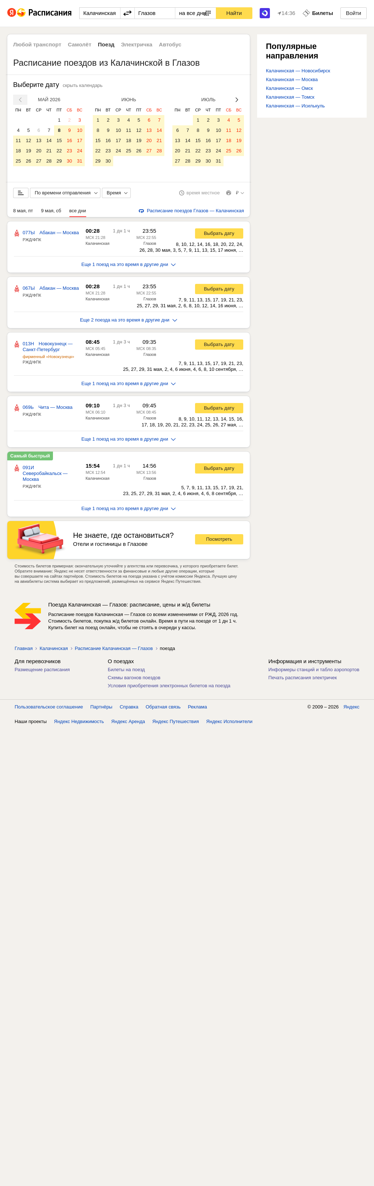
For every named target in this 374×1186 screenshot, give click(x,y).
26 (28, 161)
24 (79, 150)
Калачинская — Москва (292, 79)
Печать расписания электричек (302, 677)
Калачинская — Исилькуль (295, 106)
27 (38, 161)
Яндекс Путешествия (175, 721)
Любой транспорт (37, 44)
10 (79, 130)
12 (28, 140)
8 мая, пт (23, 210)
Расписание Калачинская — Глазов (114, 648)
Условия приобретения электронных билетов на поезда (169, 685)
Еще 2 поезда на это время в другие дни (128, 320)
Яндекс (351, 707)
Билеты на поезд (126, 669)
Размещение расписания (42, 669)
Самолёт (79, 44)
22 (59, 150)
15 (59, 140)
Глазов (150, 243)
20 (38, 150)
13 (38, 140)
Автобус (170, 44)
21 (48, 150)
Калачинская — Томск (290, 97)
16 (69, 140)
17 (79, 140)
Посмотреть (219, 539)
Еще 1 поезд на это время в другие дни (128, 264)
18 (18, 150)
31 (79, 161)
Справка (129, 707)
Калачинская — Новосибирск (298, 70)
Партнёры (101, 707)
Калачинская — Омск (289, 88)
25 (18, 161)
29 (59, 161)
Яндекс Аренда (128, 721)
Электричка (136, 44)
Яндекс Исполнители (229, 721)
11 (18, 140)
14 (48, 140)
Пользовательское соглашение (49, 707)
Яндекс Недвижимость (79, 721)
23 (69, 150)
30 (69, 161)
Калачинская (97, 243)
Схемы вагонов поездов (134, 677)
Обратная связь (163, 707)
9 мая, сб (51, 210)
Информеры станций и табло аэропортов (313, 669)
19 (28, 150)
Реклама (197, 707)
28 (48, 161)
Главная (24, 648)
